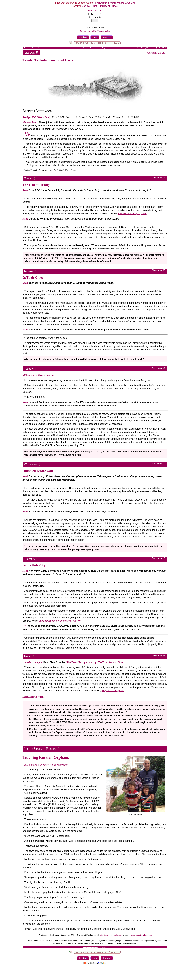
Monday (28, 271)
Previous (83, 37)
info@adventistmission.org (111, 935)
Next (95, 37)
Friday (28, 656)
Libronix (97, 17)
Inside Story (33, 748)
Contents (106, 37)
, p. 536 (132, 213)
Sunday (28, 178)
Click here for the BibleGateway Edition (94, 31)
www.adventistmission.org (141, 935)
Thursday (29, 558)
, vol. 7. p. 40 (60, 620)
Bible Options (95, 10)
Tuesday (29, 368)
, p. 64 (113, 690)
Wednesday (30, 464)
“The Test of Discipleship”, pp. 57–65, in (95, 662)
